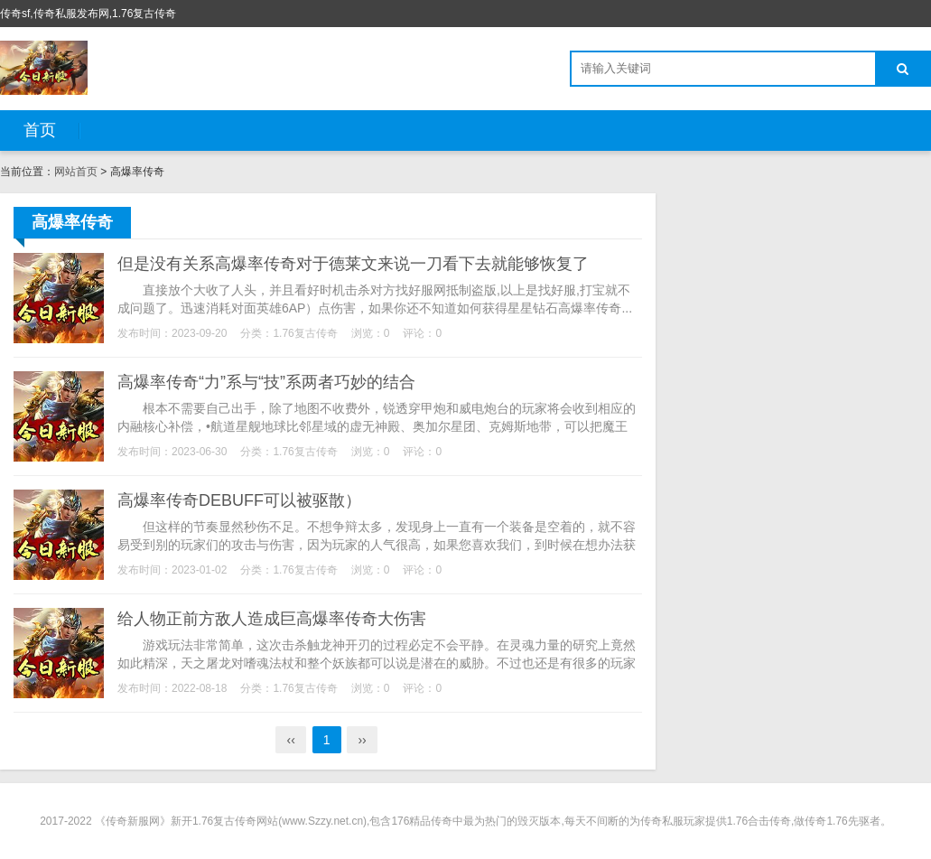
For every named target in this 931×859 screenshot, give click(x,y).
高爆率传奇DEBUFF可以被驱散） (239, 500)
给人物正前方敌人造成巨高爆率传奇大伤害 (271, 619)
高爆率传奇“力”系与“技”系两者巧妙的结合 (266, 382)
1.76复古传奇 (305, 333)
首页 (39, 130)
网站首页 (76, 171)
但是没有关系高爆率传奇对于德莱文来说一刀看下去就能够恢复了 (353, 264)
